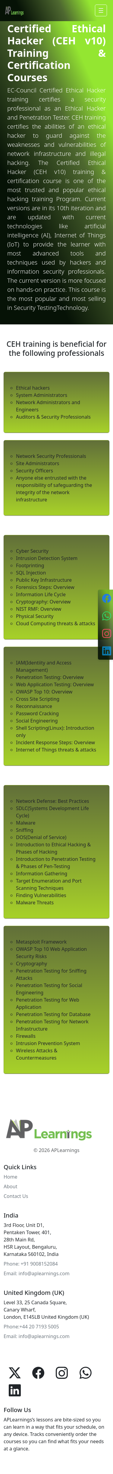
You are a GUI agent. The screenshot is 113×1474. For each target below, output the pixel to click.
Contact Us (16, 1196)
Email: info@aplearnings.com (37, 1273)
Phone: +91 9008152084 (31, 1263)
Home (10, 1176)
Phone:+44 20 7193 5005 (31, 1326)
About (10, 1186)
